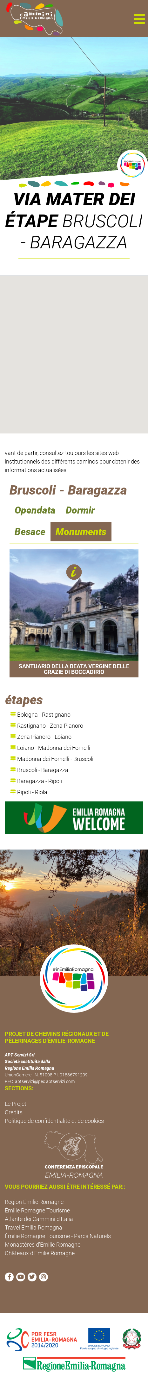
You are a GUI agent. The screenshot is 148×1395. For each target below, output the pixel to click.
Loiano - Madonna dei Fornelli (50, 747)
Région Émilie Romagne (34, 1202)
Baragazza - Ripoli (36, 781)
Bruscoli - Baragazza (39, 770)
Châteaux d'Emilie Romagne (40, 1253)
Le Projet (15, 1103)
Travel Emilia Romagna (33, 1227)
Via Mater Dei (74, 199)
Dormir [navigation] (80, 510)
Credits (14, 1112)
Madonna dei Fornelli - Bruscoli (51, 759)
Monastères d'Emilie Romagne (42, 1244)
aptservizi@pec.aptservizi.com (45, 1081)
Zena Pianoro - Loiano (40, 736)
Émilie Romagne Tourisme (37, 1210)
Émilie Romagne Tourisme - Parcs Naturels (58, 1236)
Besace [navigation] (30, 531)
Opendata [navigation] (35, 510)
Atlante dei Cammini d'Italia (39, 1219)
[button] (139, 18)
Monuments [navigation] (81, 531)
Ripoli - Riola (28, 792)
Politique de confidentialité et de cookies (54, 1121)
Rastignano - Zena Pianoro (46, 725)
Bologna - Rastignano (40, 714)
